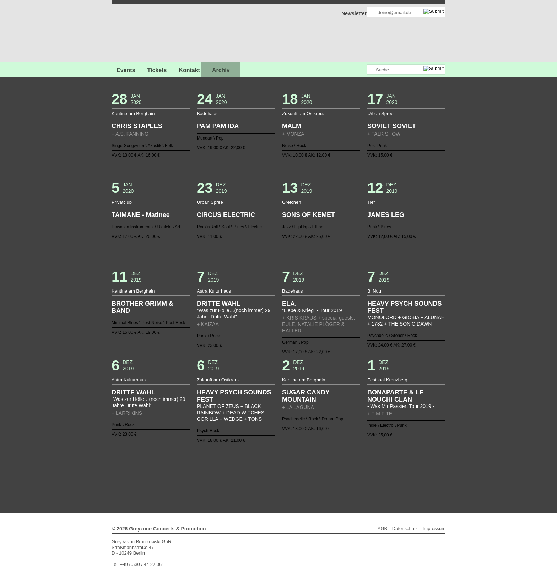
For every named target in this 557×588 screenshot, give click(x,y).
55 (264, 466)
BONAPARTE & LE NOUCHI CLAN (395, 396)
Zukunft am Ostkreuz (303, 113)
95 (276, 472)
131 (301, 477)
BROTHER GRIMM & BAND (142, 307)
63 (309, 466)
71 (355, 466)
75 (377, 466)
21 (287, 460)
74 (371, 466)
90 (247, 472)
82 (202, 472)
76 (383, 466)
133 (312, 477)
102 (315, 472)
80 (191, 472)
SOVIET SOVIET (391, 126)
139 (346, 477)
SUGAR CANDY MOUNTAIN (306, 396)
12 (236, 460)
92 (258, 472)
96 (281, 472)
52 (247, 466)
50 (236, 466)
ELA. (289, 303)
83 (208, 472)
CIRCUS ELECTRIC (226, 214)
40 (180, 466)
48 (225, 466)
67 (332, 466)
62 (304, 466)
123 (256, 477)
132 (306, 477)
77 (174, 472)
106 (338, 472)
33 (355, 460)
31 (343, 460)
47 (219, 466)
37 (377, 460)
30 (338, 460)
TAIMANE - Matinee (141, 214)
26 (315, 460)
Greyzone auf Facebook (341, 69)
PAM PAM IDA (218, 126)
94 (270, 472)
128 (284, 477)
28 (326, 460)
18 (270, 460)
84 (213, 472)
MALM (291, 126)
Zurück (278, 450)
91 (253, 472)
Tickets (157, 70)
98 (293, 472)
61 (298, 466)
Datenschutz (405, 528)
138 (341, 477)
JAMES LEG (385, 214)
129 (290, 477)
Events (126, 70)
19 (276, 460)
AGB (382, 528)
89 (242, 472)
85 (219, 472)
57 (276, 466)
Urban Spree (380, 113)
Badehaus (207, 113)
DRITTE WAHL (218, 303)
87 (230, 472)
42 (191, 466)
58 (281, 466)
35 (366, 460)
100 (304, 472)
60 (293, 466)
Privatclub (122, 202)
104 (326, 472)
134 (318, 477)
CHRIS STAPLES (137, 126)
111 (366, 472)
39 (174, 466)
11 (230, 460)
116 (216, 477)
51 (242, 466)
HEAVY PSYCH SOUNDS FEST (404, 307)
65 (321, 466)
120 (239, 477)
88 (236, 472)
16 (258, 460)
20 (281, 460)
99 (298, 472)
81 (197, 472)
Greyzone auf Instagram (360, 69)
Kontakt (189, 70)
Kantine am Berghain (133, 113)
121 (245, 477)
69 (343, 466)
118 (228, 477)
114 (383, 472)
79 (185, 472)
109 (355, 472)
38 (383, 460)
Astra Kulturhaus (214, 291)
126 (273, 477)
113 (377, 472)
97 (287, 472)
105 (332, 472)
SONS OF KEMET (308, 214)
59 (287, 466)
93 (264, 472)
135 (323, 477)
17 (264, 460)
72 (360, 466)
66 (326, 466)
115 (211, 477)
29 (332, 460)
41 (185, 466)
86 (225, 472)
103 (321, 472)
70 (349, 466)
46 (213, 466)
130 (295, 477)
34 (360, 460)
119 (233, 477)
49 (230, 466)
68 (338, 466)
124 (261, 477)
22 (293, 460)
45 (208, 466)
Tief (371, 202)
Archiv (221, 70)
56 (270, 466)
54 (258, 466)
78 (180, 472)
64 (315, 466)
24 (304, 460)
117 (222, 477)
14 (247, 460)
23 (298, 460)
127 (278, 477)
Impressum (434, 528)
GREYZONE (148, 34)
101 (309, 472)
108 (349, 472)
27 (321, 460)
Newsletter (354, 13)
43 (197, 466)
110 (360, 472)
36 (371, 460)
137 (335, 477)
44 (202, 466)
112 (371, 472)
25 (309, 460)
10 (225, 460)
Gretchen (291, 202)
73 (366, 466)
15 (253, 460)
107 (343, 472)
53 (253, 466)
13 (242, 460)
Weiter (278, 482)
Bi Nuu (374, 291)
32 (349, 460)
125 (267, 477)
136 (329, 477)
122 (250, 477)
